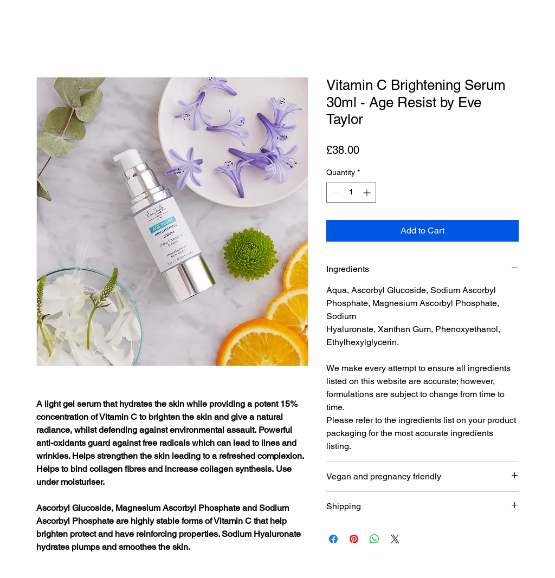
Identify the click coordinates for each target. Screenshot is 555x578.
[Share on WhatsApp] (374, 538)
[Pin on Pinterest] (353, 538)
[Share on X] (395, 538)
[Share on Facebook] (333, 538)
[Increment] (368, 192)
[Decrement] (334, 192)
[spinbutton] (351, 192)
